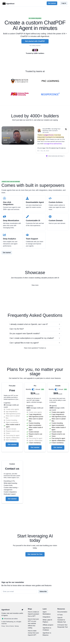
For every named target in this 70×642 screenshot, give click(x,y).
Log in (64, 3)
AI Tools (60, 614)
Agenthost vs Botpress (47, 634)
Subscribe (43, 591)
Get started (52, 3)
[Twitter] (22, 610)
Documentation (62, 612)
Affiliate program (48, 625)
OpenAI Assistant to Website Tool (61, 620)
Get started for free (35, 554)
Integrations (46, 617)
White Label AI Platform (47, 621)
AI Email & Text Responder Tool (62, 626)
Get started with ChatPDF (35, 41)
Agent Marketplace (47, 613)
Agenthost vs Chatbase (47, 629)
